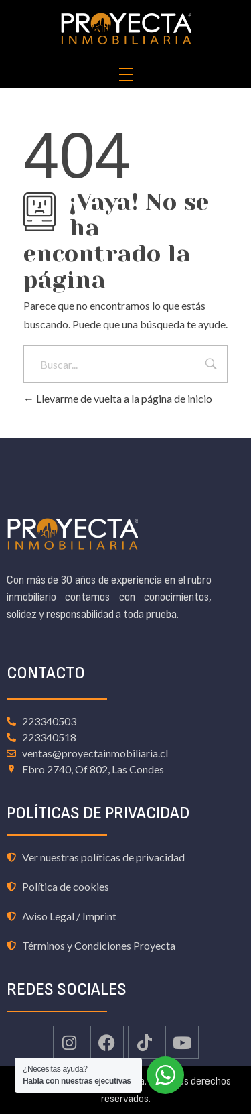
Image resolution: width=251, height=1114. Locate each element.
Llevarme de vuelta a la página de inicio (117, 398)
